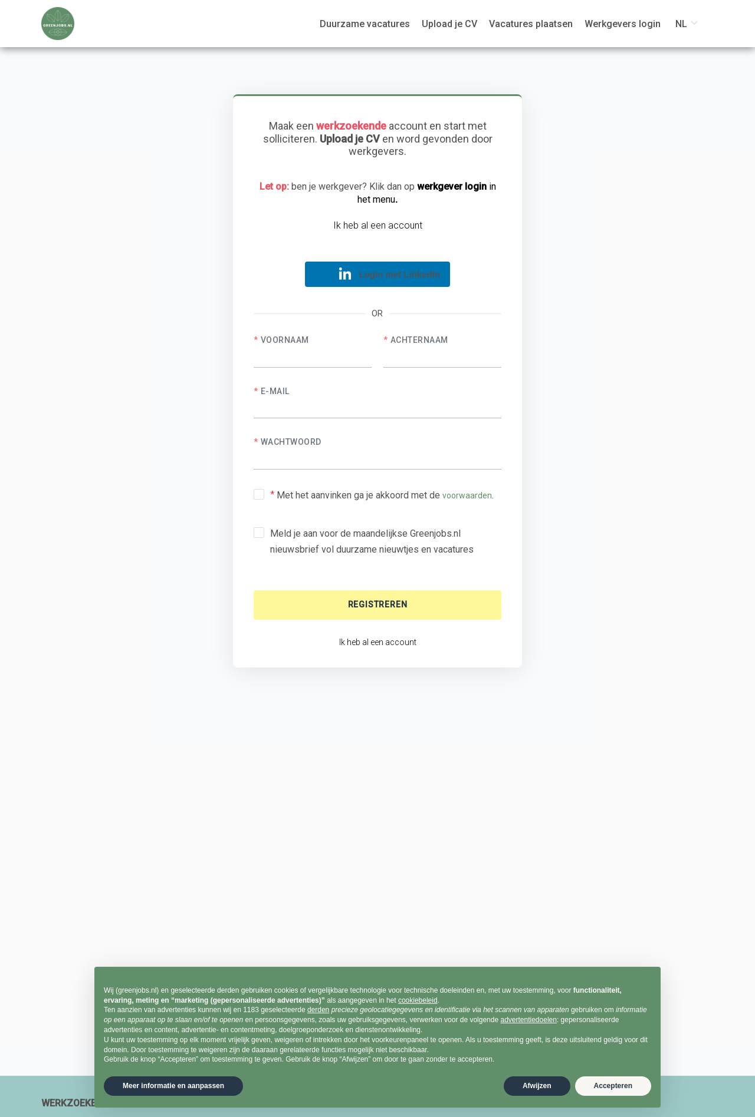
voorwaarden (467, 495)
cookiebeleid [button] (418, 1000)
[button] (377, 274)
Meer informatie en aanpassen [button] (173, 1086)
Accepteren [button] (613, 1086)
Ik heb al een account (377, 225)
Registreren (378, 604)
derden (318, 1010)
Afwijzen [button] (537, 1086)
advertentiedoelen (528, 1020)
